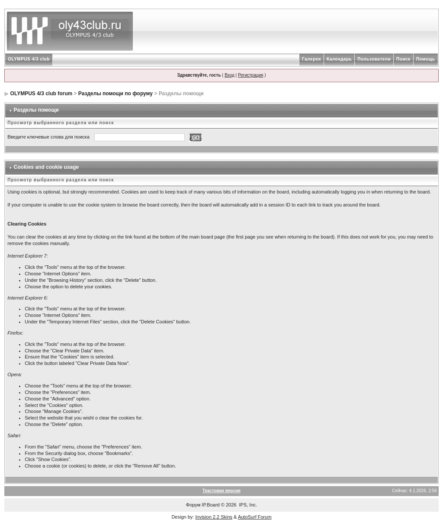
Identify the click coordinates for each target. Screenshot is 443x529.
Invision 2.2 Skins (213, 516)
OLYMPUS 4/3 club (29, 59)
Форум (193, 504)
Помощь (425, 59)
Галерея (311, 59)
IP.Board (210, 504)
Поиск (403, 59)
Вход (229, 75)
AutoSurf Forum (255, 516)
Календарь (339, 59)
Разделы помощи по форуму (115, 93)
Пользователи (374, 59)
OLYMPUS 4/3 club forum (41, 93)
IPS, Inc (247, 504)
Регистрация (250, 75)
